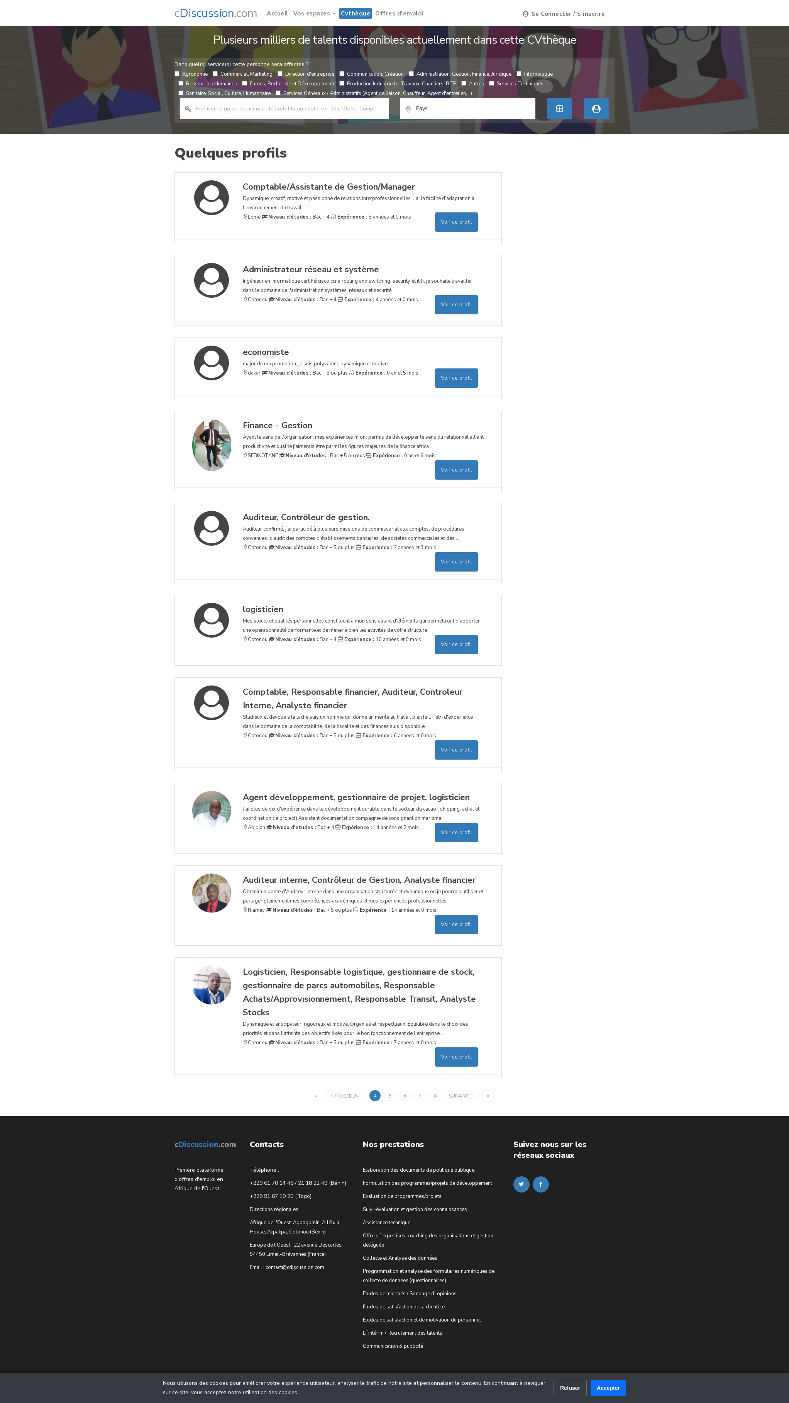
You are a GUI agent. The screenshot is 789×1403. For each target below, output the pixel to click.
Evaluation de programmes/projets (402, 1196)
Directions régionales (274, 1209)
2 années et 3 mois (396, 547)
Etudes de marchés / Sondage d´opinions (410, 1293)
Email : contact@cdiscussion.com (287, 1267)
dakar (252, 373)
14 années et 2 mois (377, 827)
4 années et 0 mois (378, 299)
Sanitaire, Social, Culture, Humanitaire (224, 93)
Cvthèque (355, 13)
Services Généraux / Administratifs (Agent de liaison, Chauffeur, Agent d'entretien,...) (374, 93)
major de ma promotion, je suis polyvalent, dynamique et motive (315, 356)
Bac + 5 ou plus (305, 373)
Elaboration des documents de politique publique (418, 1170)
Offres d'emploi (399, 13)
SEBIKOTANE (260, 455)
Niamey (254, 910)
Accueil (277, 13)
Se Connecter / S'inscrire (564, 14)
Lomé (252, 217)
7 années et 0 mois (396, 1042)
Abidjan (254, 827)
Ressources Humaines (207, 83)
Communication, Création (371, 74)
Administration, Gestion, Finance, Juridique (460, 74)
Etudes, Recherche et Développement (288, 83)
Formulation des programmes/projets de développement (427, 1183)
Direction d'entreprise (306, 74)
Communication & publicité (393, 1346)
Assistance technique (386, 1222)
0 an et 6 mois (401, 455)
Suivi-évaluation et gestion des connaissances (415, 1209)
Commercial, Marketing (243, 74)
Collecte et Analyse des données (400, 1258)
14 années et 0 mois (395, 910)
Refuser (570, 1388)
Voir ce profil (456, 222)
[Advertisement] (571, 288)
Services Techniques (516, 83)
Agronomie (191, 74)
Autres (472, 83)
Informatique (534, 74)
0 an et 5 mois (383, 373)
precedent (345, 1096)
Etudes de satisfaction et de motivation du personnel (422, 1319)
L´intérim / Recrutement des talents (402, 1333)
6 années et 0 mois (396, 735)
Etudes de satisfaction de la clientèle (404, 1306)
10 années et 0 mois (379, 639)
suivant (461, 1096)
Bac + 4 (296, 217)
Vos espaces (314, 13)
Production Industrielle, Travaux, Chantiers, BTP (397, 83)
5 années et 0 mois (371, 217)
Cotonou (255, 299)
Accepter (608, 1388)
